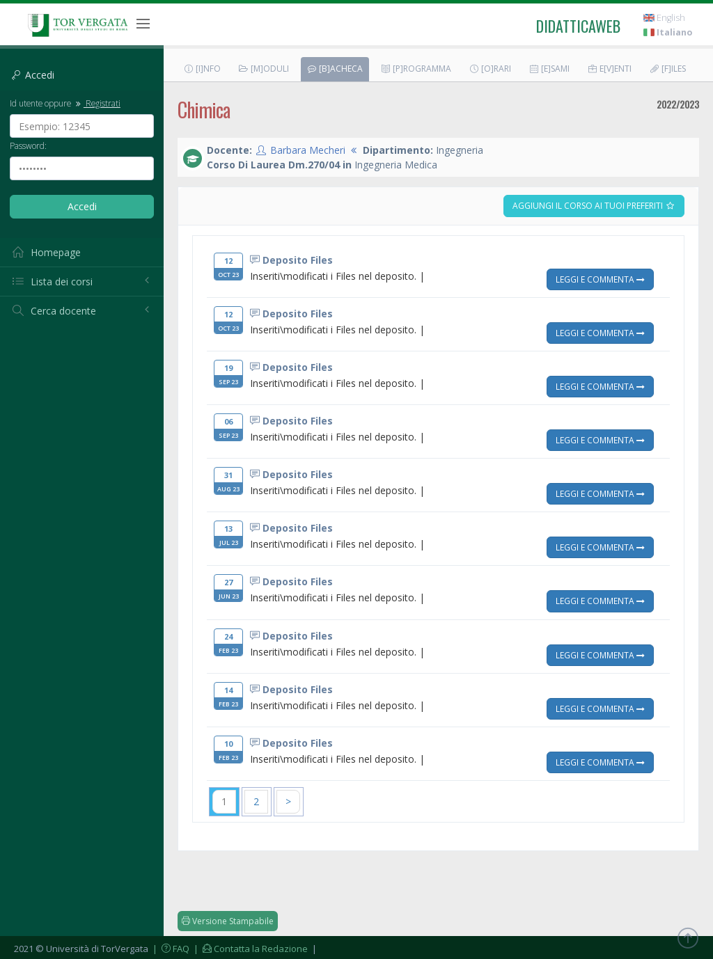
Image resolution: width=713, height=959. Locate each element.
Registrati (96, 103)
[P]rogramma (415, 68)
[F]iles (667, 68)
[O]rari (490, 68)
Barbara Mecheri (307, 150)
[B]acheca (334, 68)
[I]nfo (202, 68)
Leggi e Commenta (600, 279)
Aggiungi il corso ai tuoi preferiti (593, 206)
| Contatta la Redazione (249, 948)
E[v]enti (609, 68)
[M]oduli (263, 68)
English (664, 18)
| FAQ (169, 948)
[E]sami (549, 68)
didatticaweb (578, 26)
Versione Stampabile (228, 921)
